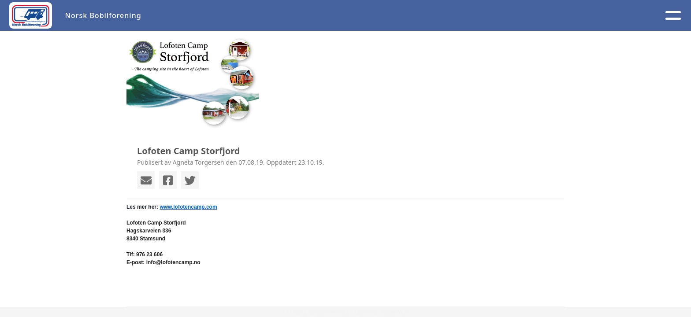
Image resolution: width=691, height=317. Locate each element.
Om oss (375, 15)
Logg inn (536, 15)
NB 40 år (592, 15)
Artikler (241, 15)
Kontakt (480, 15)
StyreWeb (395, 312)
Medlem (426, 15)
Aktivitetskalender (307, 15)
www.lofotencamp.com (188, 207)
